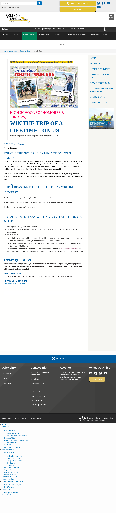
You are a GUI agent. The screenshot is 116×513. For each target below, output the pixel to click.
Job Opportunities (10, 443)
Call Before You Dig (11, 472)
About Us (15, 35)
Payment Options (57, 36)
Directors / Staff (9, 438)
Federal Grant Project (12, 447)
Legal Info (7, 383)
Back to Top (60, 358)
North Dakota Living (14, 433)
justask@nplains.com (38, 405)
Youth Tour (10, 465)
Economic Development (12, 468)
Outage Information (11, 493)
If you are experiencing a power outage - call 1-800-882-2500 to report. (58, 29)
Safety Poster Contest (14, 461)
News (5, 378)
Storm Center (94, 35)
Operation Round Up (44, 36)
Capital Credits (9, 470)
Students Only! (25, 51)
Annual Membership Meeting (17, 436)
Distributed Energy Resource (77, 35)
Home (7, 34)
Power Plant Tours (13, 458)
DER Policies (9, 487)
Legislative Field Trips (14, 456)
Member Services (28, 35)
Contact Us (7, 374)
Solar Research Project (12, 485)
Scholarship (11, 463)
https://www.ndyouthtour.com (14, 283)
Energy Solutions (10, 474)
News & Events (9, 430)
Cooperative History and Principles (16, 440)
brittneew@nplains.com (69, 249)
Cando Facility (105, 36)
